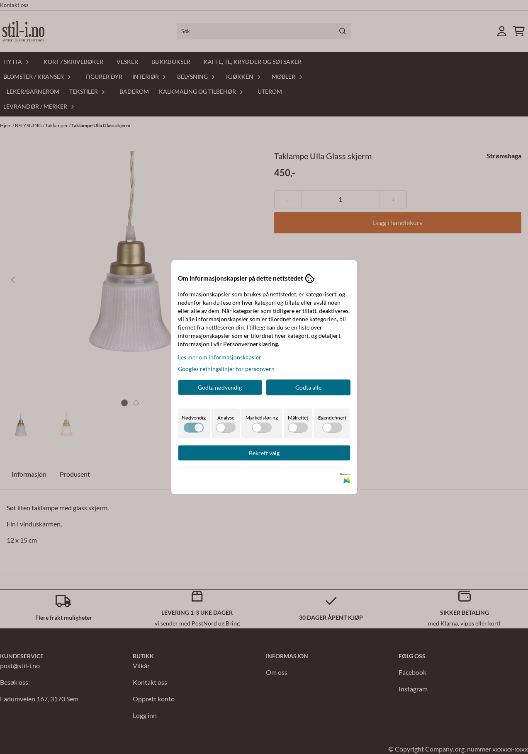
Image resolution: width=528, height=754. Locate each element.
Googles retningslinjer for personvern (226, 368)
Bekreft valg (264, 452)
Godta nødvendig (220, 386)
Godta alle (308, 386)
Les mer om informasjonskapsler (219, 356)
